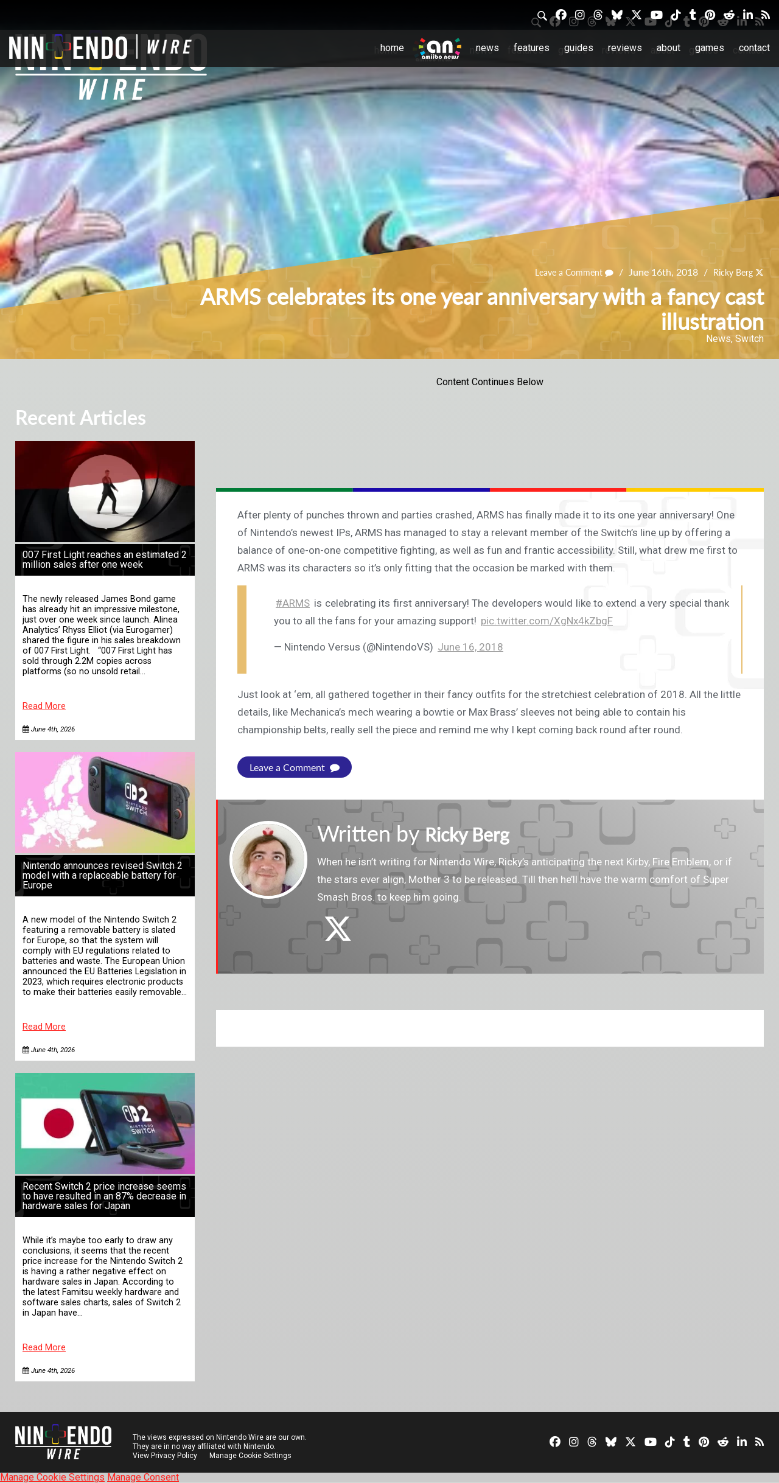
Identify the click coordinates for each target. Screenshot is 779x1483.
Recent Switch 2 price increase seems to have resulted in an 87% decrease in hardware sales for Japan (104, 1196)
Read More (44, 706)
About (668, 48)
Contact (754, 48)
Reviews (625, 48)
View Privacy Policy (165, 1455)
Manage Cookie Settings (252, 1455)
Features (532, 48)
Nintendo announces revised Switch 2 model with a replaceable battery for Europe (103, 875)
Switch (749, 338)
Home (392, 48)
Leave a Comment (563, 272)
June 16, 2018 (470, 647)
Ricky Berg (729, 272)
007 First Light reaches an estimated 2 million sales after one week (105, 559)
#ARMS (293, 603)
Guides (578, 48)
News (487, 48)
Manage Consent (143, 1477)
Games (709, 48)
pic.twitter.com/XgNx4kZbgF (547, 621)
